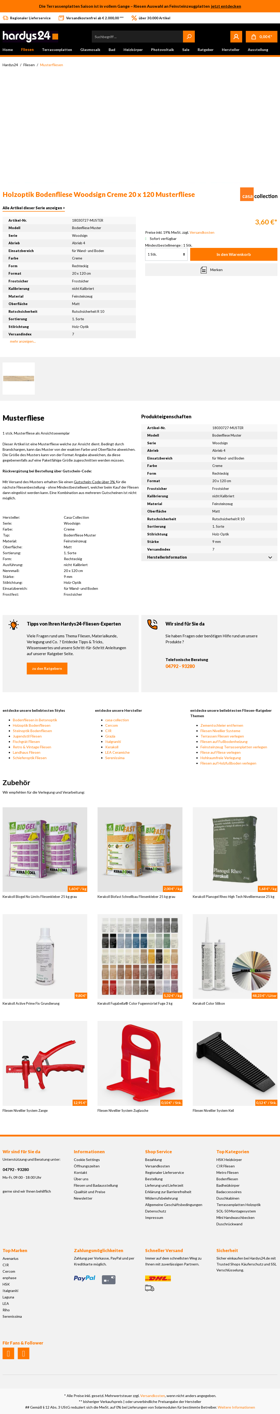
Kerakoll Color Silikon (209, 1003)
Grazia (110, 736)
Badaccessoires (229, 1192)
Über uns (81, 1179)
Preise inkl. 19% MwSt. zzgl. (179, 232)
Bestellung (154, 1179)
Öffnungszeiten (87, 1166)
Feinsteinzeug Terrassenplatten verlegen (233, 747)
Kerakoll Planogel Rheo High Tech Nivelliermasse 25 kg (233, 897)
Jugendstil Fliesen (27, 736)
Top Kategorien (232, 1151)
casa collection (117, 720)
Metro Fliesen (227, 1172)
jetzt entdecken (226, 6)
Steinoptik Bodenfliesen (32, 730)
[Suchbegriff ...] (137, 36)
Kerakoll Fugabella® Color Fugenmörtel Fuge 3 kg (135, 1003)
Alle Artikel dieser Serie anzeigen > (34, 208)
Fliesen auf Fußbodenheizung (224, 741)
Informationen (89, 1151)
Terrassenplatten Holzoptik (238, 1204)
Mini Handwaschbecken (235, 1217)
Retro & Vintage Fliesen (32, 747)
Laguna (8, 1297)
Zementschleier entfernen (221, 725)
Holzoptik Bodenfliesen (31, 725)
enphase (9, 1278)
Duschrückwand (229, 1224)
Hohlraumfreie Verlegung (220, 758)
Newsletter (83, 1198)
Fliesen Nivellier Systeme (220, 730)
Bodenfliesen (227, 1179)
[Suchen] (189, 36)
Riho (6, 1310)
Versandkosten (157, 1166)
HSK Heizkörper (229, 1159)
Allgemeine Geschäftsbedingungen (173, 1204)
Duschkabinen (227, 1198)
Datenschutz (155, 1211)
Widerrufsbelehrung (161, 1198)
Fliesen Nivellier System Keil (213, 1110)
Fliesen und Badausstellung (96, 1185)
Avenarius (11, 1258)
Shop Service (158, 1151)
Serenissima (115, 758)
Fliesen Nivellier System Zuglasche (123, 1110)
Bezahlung (153, 1159)
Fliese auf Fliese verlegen (220, 752)
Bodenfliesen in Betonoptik (35, 720)
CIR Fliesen (225, 1166)
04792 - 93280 (180, 666)
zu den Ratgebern (47, 668)
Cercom (111, 725)
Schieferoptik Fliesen (30, 758)
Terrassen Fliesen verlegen (222, 736)
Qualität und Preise (89, 1192)
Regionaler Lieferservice (164, 1172)
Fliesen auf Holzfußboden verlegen (228, 763)
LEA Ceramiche (117, 752)
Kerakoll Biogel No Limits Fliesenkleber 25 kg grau (40, 897)
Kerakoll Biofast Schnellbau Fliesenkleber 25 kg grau (136, 897)
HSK (6, 1284)
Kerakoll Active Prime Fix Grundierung (31, 1003)
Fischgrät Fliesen (26, 741)
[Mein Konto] (236, 36)
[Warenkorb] (261, 36)
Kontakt (80, 1172)
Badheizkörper (228, 1185)
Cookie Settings (87, 1159)
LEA (6, 1303)
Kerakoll (111, 747)
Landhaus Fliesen (26, 752)
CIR (108, 730)
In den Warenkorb (234, 254)
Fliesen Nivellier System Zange (25, 1110)
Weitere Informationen (236, 1407)
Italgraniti (113, 741)
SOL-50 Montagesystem (236, 1211)
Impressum (154, 1217)
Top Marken (15, 1250)
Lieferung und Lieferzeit (164, 1185)
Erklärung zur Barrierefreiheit (168, 1192)
